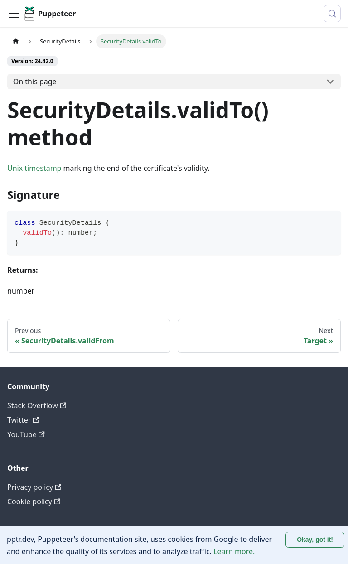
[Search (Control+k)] (332, 13)
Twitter (23, 420)
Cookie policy (33, 501)
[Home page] (15, 41)
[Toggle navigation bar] (14, 13)
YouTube (26, 434)
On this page (35, 82)
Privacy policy (34, 487)
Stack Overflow (36, 405)
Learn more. (234, 551)
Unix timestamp (34, 168)
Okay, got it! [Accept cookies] (315, 539)
